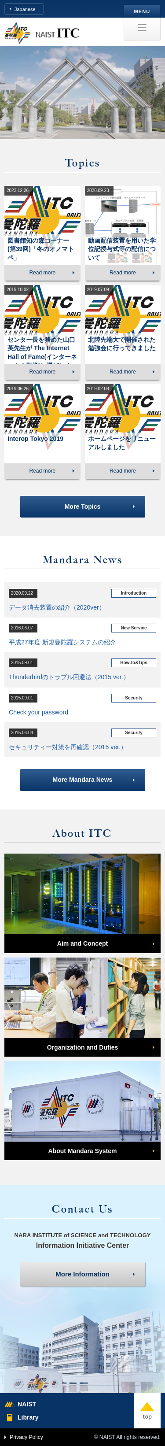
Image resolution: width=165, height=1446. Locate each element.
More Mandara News (83, 779)
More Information (82, 1274)
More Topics (83, 506)
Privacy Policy (26, 1437)
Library (28, 1417)
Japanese (25, 9)
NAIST (27, 1404)
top (147, 1410)
